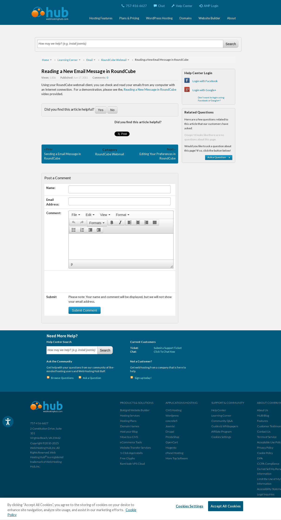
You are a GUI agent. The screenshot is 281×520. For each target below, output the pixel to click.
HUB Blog (263, 415)
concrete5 (171, 421)
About (231, 18)
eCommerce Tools (131, 442)
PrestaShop (172, 437)
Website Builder (209, 18)
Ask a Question (92, 377)
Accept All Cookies (226, 506)
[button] (73, 222)
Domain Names (129, 426)
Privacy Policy (265, 447)
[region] (140, 509)
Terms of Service (267, 437)
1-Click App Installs (131, 453)
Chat (159, 6)
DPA (260, 458)
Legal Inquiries (265, 494)
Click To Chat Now (164, 351)
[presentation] (75, 215)
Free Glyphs (127, 458)
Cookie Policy (265, 453)
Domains (186, 18)
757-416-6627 (134, 6)
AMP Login (208, 6)
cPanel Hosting (174, 453)
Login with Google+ (204, 90)
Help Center (182, 6)
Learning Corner (221, 415)
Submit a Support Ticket (168, 347)
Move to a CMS (129, 437)
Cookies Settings (221, 437)
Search (230, 44)
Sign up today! (143, 377)
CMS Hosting (173, 410)
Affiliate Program (221, 431)
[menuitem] (76, 214)
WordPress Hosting (159, 18)
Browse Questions (62, 377)
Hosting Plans (128, 421)
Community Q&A (222, 421)
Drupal (170, 431)
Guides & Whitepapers (224, 426)
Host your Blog (128, 431)
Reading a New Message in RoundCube (150, 89)
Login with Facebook (205, 81)
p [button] (72, 264)
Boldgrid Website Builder (135, 410)
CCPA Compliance (268, 463)
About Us (262, 410)
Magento (171, 447)
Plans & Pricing (129, 18)
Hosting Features (100, 18)
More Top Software (177, 458)
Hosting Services (130, 415)
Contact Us (263, 431)
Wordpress (172, 415)
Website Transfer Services (135, 447)
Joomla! (170, 426)
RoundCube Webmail (109, 154)
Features (262, 421)
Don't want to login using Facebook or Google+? (211, 99)
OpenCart (172, 442)
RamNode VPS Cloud (132, 463)
